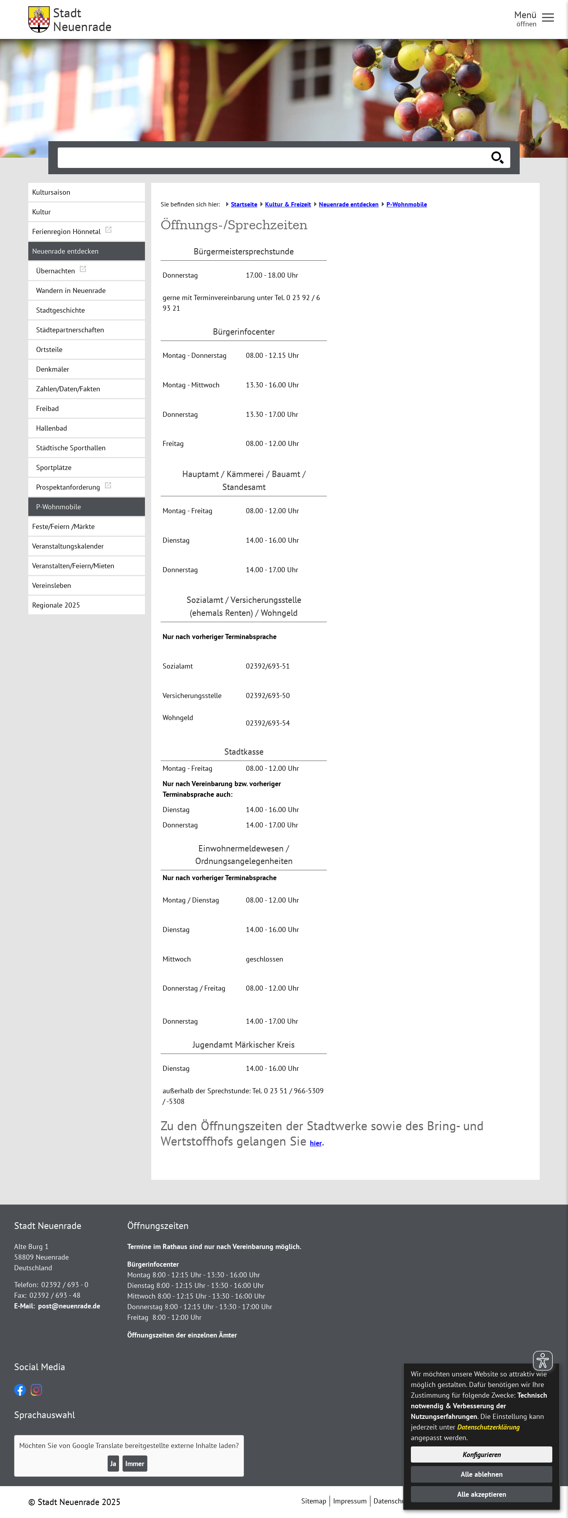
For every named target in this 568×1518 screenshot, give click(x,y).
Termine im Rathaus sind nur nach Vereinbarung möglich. (214, 1246)
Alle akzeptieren (481, 1494)
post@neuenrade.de (69, 1305)
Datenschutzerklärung (488, 1426)
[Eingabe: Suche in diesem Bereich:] (275, 157)
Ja (113, 1463)
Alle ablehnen (482, 1474)
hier (316, 1143)
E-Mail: (24, 1305)
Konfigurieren (482, 1454)
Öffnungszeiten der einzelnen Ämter (182, 1334)
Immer (134, 1463)
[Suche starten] (497, 157)
